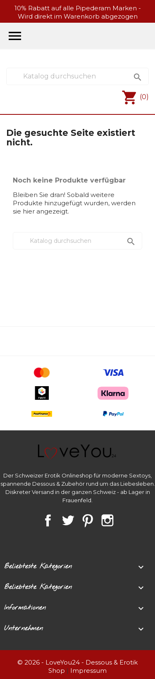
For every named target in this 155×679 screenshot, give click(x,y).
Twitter (68, 520)
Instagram (107, 520)
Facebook (48, 520)
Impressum (88, 670)
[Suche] (77, 76)
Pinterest (87, 520)
